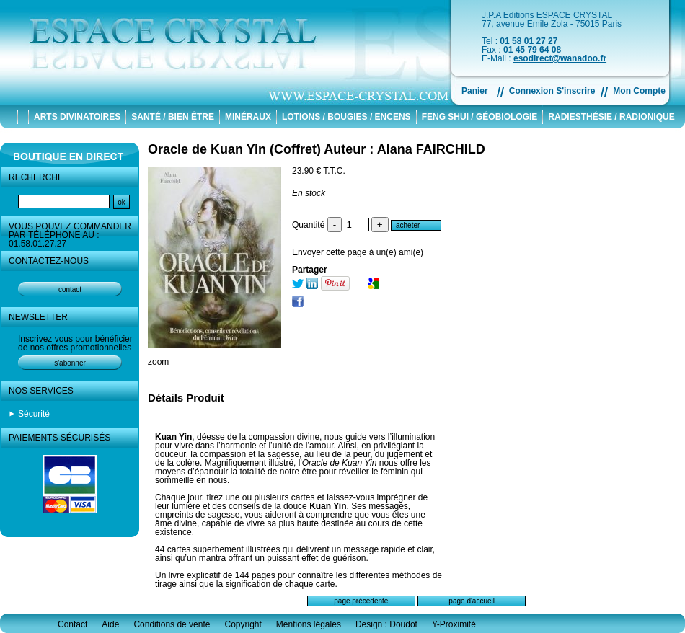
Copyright (242, 624)
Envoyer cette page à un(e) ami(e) (357, 252)
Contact (72, 624)
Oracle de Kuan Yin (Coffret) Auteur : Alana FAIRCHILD (316, 149)
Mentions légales (308, 624)
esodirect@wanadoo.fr (559, 58)
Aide (110, 624)
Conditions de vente (171, 624)
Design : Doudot (386, 624)
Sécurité (34, 414)
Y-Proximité (454, 624)
